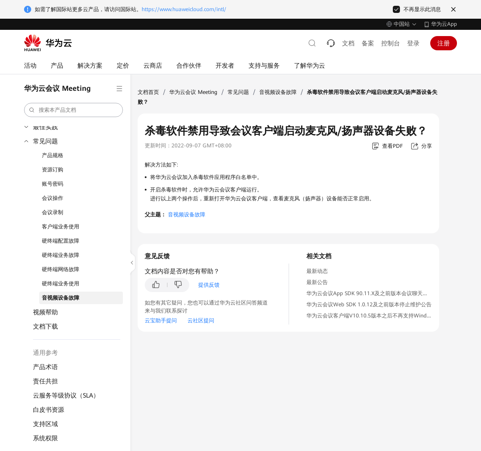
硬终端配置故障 (60, 241)
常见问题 (45, 141)
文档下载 (45, 326)
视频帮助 (45, 312)
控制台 (390, 43)
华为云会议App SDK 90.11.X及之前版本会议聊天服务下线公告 (380, 293)
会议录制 (52, 212)
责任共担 (45, 381)
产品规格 (52, 155)
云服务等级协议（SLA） (66, 395)
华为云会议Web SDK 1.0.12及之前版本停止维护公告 (369, 304)
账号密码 (52, 184)
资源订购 (52, 170)
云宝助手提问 (161, 320)
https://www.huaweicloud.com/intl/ (184, 9)
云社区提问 (201, 320)
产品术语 (45, 366)
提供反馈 (209, 285)
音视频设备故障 (60, 298)
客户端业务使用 (60, 226)
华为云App (444, 24)
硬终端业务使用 (60, 283)
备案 (368, 43)
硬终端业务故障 (60, 255)
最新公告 (317, 282)
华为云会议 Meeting (193, 92)
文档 (348, 43)
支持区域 (45, 423)
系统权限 (45, 438)
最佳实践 (45, 126)
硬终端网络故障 (60, 269)
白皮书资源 (48, 409)
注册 (443, 43)
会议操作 (52, 198)
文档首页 (148, 92)
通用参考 (45, 352)
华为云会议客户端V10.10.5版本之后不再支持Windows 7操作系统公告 (389, 316)
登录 (413, 43)
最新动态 (317, 271)
